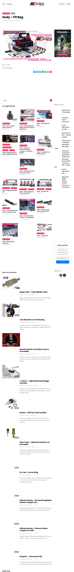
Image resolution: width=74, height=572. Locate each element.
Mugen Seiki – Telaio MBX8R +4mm (34, 277)
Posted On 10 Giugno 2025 (26, 422)
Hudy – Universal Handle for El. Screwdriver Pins (9, 211)
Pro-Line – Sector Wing (29, 374)
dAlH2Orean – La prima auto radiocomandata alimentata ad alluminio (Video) (36, 454)
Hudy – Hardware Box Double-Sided (43, 152)
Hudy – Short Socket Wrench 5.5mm (8, 126)
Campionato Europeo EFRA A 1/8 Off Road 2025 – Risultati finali (62, 163)
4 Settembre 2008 (32, 466)
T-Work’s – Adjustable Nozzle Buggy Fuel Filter (34, 326)
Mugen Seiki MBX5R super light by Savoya (10, 474)
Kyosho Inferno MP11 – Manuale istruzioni (66, 135)
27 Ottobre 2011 (40, 155)
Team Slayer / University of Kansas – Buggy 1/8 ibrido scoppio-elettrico (9, 464)
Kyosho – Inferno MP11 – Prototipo (66, 127)
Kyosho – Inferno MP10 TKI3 (65, 171)
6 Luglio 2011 (23, 174)
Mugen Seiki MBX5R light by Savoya (35, 483)
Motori (5, 150)
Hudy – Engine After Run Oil (9, 191)
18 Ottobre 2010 (40, 212)
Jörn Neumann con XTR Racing (32, 292)
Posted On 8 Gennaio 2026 (26, 312)
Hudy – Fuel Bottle (42, 236)
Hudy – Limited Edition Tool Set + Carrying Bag (27, 216)
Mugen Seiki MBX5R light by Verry (9, 483)
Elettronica (43, 570)
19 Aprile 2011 (40, 193)
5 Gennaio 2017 (6, 155)
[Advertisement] (27, 85)
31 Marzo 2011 (23, 195)
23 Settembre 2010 (24, 219)
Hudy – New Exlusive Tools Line (8, 242)
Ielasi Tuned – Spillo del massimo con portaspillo (35, 358)
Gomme (54, 570)
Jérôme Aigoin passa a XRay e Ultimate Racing (9, 153)
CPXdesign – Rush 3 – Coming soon (65, 119)
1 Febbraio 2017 (40, 126)
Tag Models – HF (33, 464)
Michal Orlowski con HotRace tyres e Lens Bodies (34, 309)
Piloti (12, 150)
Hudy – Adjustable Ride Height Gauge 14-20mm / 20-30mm (27, 127)
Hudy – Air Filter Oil (42, 191)
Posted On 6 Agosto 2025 (26, 344)
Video (70, 570)
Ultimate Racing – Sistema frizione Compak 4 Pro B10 (33, 406)
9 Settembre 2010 (6, 244)
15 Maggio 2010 (6, 468)
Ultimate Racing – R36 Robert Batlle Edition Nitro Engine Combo (62, 144)
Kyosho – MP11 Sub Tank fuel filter (33, 342)
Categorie (9, 4)
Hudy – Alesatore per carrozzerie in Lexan (43, 210)
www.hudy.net (9, 68)
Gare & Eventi (49, 570)
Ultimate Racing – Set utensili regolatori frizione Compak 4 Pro (36, 390)
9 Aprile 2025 (5, 129)
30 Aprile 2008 (31, 477)
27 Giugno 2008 (6, 477)
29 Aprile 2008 (5, 486)
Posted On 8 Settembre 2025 (26, 329)
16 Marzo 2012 (23, 154)
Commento (6, 502)
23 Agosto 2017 (23, 130)
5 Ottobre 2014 (6, 457)
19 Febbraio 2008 (32, 486)
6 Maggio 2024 (6, 446)
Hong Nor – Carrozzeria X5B (31, 420)
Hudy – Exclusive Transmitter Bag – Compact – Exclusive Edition (26, 150)
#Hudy (5, 100)
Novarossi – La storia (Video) (34, 440)
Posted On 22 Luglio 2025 (25, 394)
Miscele (59, 570)
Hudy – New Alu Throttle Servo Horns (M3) (27, 172)
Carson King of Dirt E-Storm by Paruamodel (35, 474)
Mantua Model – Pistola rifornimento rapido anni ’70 (10, 453)
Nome (4, 522)
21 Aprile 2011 (5, 193)
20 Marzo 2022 (31, 443)
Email (21, 522)
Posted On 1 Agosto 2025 (25, 361)
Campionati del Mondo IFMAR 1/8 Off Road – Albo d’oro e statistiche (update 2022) (9, 442)
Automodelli (7, 147)
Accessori (6, 13)
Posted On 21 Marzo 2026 (25, 280)
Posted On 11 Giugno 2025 (26, 409)
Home (3, 4)
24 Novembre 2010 (6, 213)
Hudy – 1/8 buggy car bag (43, 124)
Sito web (39, 522)
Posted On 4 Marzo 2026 (25, 295)
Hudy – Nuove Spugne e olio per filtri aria (27, 192)
